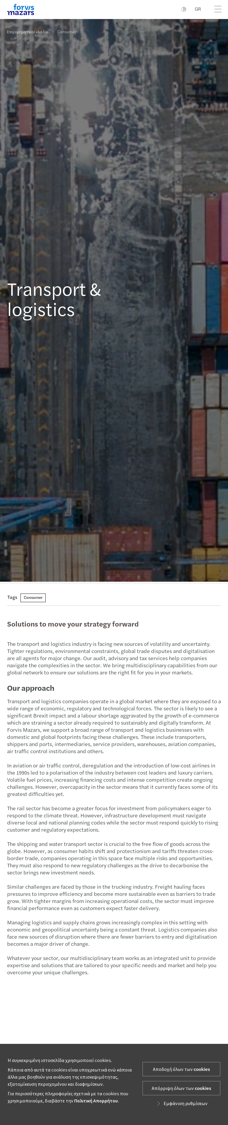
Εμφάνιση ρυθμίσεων (181, 1103)
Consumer (66, 30)
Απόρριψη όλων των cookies (181, 1088)
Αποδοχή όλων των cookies (181, 1069)
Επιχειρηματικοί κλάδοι (27, 32)
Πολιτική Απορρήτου (96, 1101)
